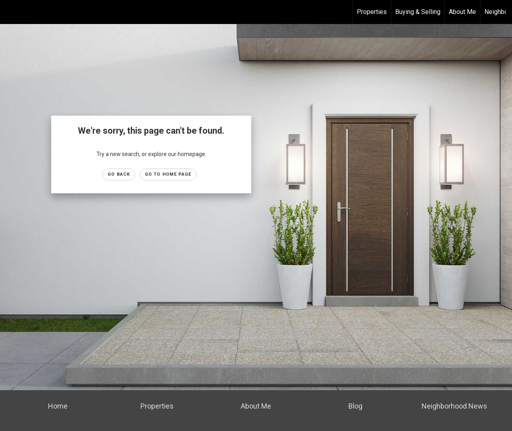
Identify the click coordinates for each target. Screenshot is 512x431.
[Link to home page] (10, 12)
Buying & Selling (417, 12)
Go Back (119, 174)
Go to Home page (168, 174)
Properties (372, 12)
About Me (462, 12)
